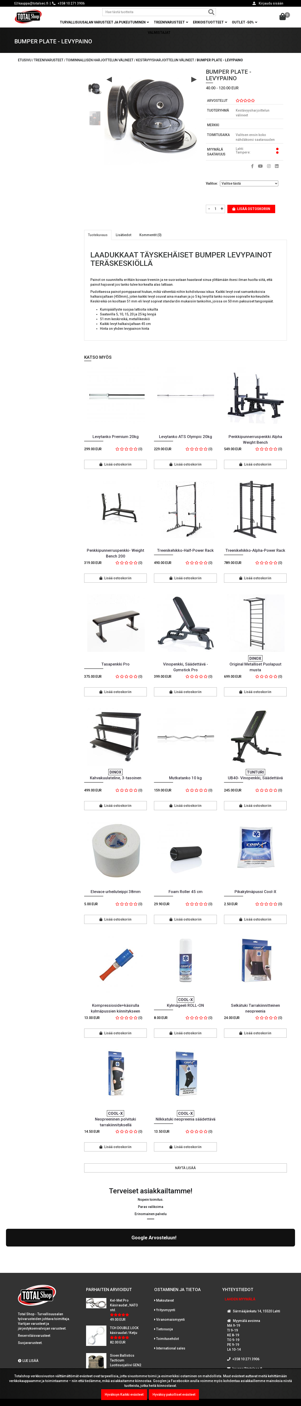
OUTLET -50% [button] (244, 22)
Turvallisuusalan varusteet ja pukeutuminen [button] (104, 22)
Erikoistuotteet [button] (210, 22)
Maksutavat (165, 1259)
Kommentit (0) (150, 235)
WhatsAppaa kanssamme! (251, 1336)
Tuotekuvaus (98, 235)
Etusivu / (26, 60)
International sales (170, 1307)
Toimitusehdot (167, 1297)
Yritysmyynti (165, 1268)
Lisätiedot (123, 235)
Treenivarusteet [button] (171, 22)
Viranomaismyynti (170, 1278)
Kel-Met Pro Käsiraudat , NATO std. (124, 1263)
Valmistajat (159, 32)
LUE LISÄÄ (28, 1319)
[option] (95, 87)
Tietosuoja (164, 1287)
